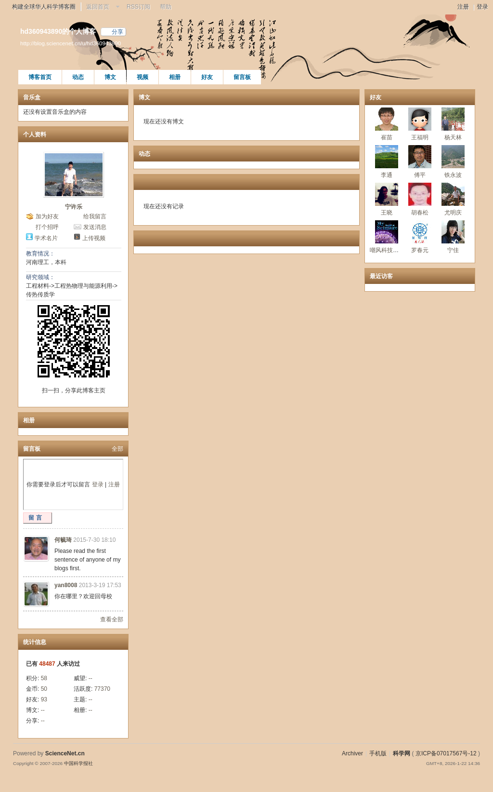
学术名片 (46, 238)
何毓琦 (63, 540)
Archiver (352, 753)
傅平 (420, 175)
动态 (78, 77)
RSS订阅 (138, 6)
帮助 (165, 6)
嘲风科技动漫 (387, 250)
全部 (117, 448)
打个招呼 (47, 227)
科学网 (401, 753)
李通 (386, 175)
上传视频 (93, 238)
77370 (102, 688)
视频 (142, 77)
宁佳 (453, 250)
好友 (207, 77)
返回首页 (97, 6)
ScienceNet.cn (65, 753)
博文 (110, 77)
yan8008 (65, 585)
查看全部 (111, 619)
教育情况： (40, 253)
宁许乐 (73, 206)
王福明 (419, 137)
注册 (463, 6)
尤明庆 (453, 212)
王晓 (386, 212)
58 (44, 678)
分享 (117, 31)
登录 (482, 6)
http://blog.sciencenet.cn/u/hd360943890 (70, 43)
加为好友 (47, 216)
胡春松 (419, 212)
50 (44, 688)
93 (44, 699)
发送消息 (94, 227)
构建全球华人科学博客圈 (44, 6)
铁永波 (453, 175)
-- (90, 678)
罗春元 (419, 250)
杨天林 (453, 137)
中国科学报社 (78, 763)
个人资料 (34, 134)
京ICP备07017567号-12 (446, 753)
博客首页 (40, 77)
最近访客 (381, 276)
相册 (175, 77)
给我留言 (94, 216)
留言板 (242, 77)
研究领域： (40, 277)
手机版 (378, 753)
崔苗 (386, 137)
